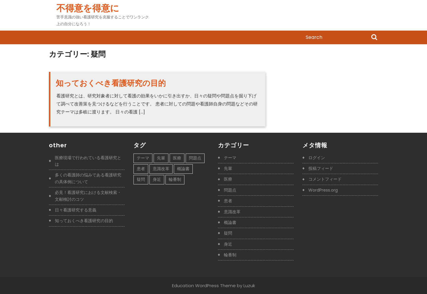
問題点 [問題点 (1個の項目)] (195, 158)
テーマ (230, 158)
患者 (228, 201)
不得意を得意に (87, 8)
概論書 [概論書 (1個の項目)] (183, 169)
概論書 (230, 222)
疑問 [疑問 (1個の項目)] (141, 179)
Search (374, 38)
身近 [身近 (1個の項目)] (157, 179)
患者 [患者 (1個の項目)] (141, 169)
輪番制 (230, 255)
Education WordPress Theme (204, 285)
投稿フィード (320, 168)
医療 (228, 179)
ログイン (316, 158)
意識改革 (232, 212)
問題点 (230, 190)
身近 (228, 244)
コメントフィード (325, 179)
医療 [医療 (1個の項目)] (177, 158)
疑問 (228, 233)
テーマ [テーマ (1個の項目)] (143, 158)
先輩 (228, 168)
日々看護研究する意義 (75, 210)
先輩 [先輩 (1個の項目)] (161, 158)
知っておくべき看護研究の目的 (111, 83)
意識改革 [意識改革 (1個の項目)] (161, 169)
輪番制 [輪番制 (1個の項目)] (175, 179)
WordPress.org (323, 190)
